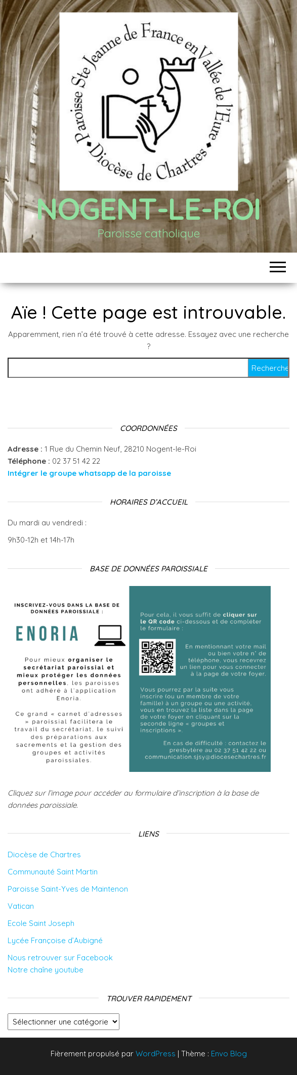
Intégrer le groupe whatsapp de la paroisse (89, 473)
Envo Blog (229, 1053)
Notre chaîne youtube (45, 969)
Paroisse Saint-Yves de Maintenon (68, 889)
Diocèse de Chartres (44, 854)
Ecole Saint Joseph (41, 923)
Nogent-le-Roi (148, 208)
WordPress (156, 1053)
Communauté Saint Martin (53, 871)
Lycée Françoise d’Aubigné (55, 940)
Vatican (21, 906)
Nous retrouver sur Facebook (60, 957)
